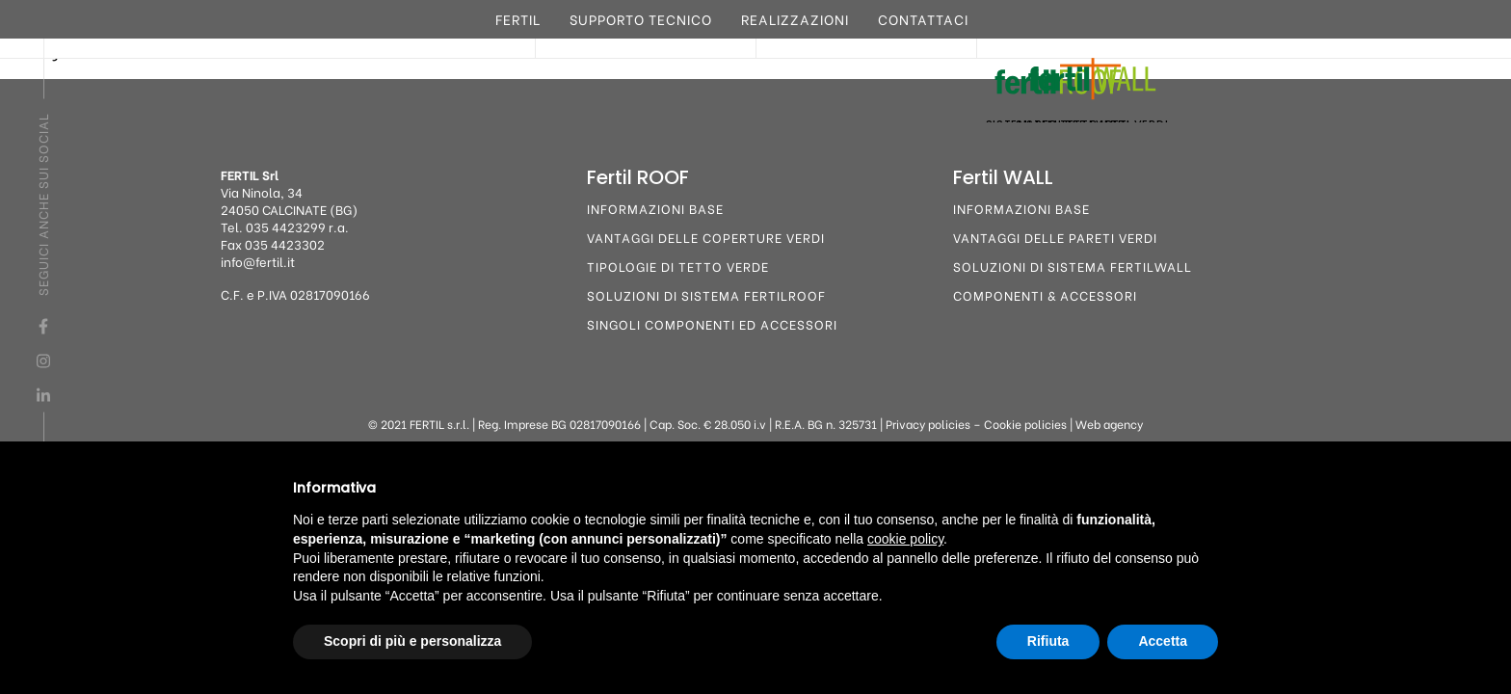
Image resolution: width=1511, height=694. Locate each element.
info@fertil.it (258, 261)
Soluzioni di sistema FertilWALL (1072, 265)
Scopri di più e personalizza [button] (412, 641)
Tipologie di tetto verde (678, 265)
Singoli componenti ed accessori (712, 323)
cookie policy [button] (905, 539)
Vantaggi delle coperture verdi (706, 236)
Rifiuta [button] (1048, 641)
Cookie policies (1025, 423)
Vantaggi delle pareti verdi (1055, 236)
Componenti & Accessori (1045, 294)
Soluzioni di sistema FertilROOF (706, 294)
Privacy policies (928, 423)
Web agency (1109, 423)
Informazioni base (655, 208)
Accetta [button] (1162, 641)
